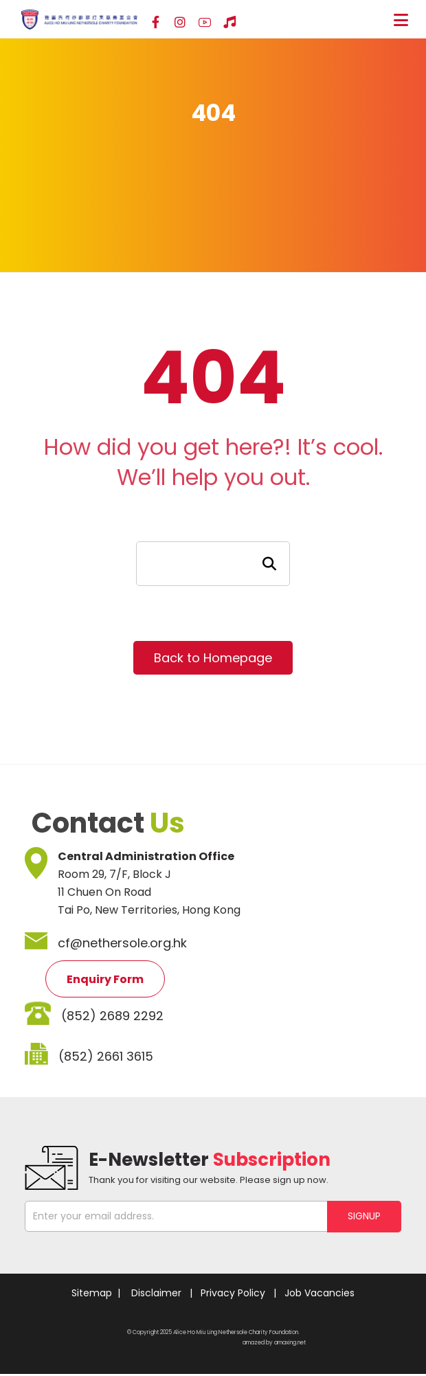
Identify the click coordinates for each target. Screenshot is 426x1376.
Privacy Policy (233, 1293)
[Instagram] (180, 22)
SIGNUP (364, 1216)
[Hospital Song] (229, 22)
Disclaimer (156, 1293)
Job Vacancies (319, 1293)
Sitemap (91, 1293)
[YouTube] (204, 22)
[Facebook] (155, 22)
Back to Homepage (213, 657)
